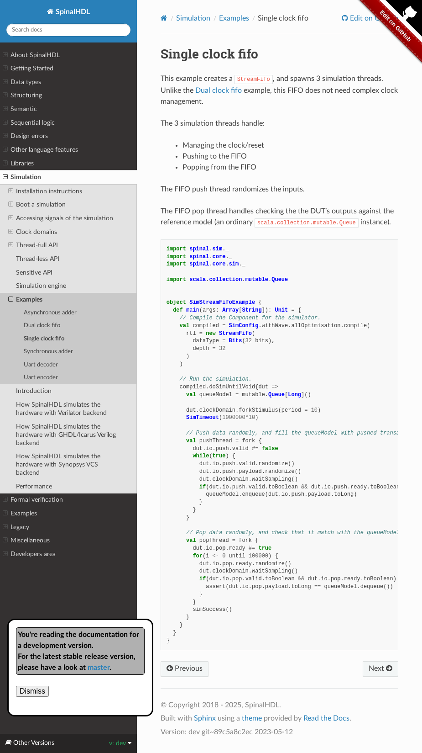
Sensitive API (34, 272)
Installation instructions (45, 191)
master (98, 667)
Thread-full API (33, 245)
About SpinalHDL (31, 55)
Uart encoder (41, 378)
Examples (25, 300)
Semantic (20, 109)
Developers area (29, 554)
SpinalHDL (72, 12)
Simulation (22, 177)
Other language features (40, 150)
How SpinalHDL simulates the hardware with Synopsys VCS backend (58, 464)
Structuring (22, 95)
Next (380, 668)
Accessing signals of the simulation (60, 218)
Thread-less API (37, 258)
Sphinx (205, 718)
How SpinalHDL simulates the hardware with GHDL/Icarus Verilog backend (66, 434)
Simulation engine (41, 285)
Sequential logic (29, 123)
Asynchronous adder (50, 313)
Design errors (25, 136)
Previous (185, 668)
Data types (22, 82)
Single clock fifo (44, 339)
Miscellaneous (26, 540)
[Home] (164, 18)
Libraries (18, 163)
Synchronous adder (48, 352)
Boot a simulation (37, 205)
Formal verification (33, 500)
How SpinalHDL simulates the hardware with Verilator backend (61, 408)
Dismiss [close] (32, 691)
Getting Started (28, 68)
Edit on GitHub (373, 18)
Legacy (16, 527)
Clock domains (32, 232)
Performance (34, 486)
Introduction (34, 390)
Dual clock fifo (42, 326)
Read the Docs (326, 718)
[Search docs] (68, 30)
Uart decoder (41, 365)
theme (252, 718)
